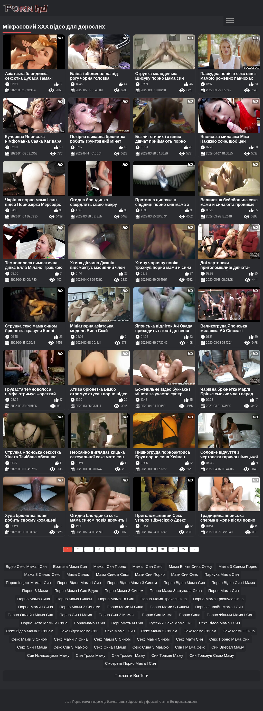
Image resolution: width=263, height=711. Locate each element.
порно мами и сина (125, 607)
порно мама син (223, 590)
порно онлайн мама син (30, 615)
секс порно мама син (229, 639)
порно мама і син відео (76, 590)
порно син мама (157, 615)
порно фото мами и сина (44, 623)
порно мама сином (74, 599)
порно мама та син (116, 599)
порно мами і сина (35, 607)
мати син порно (150, 574)
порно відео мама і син (79, 582)
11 (173, 549)
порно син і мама (76, 615)
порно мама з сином (124, 590)
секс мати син (189, 639)
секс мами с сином (112, 639)
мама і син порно (109, 566)
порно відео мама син (184, 582)
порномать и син (127, 623)
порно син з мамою (117, 615)
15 (183, 549)
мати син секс (184, 574)
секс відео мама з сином (29, 631)
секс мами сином (153, 639)
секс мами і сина (239, 631)
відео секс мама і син (26, 566)
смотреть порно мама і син (130, 663)
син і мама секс (190, 647)
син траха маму (90, 655)
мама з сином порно (238, 566)
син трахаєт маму (128, 655)
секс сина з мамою (151, 647)
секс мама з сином (159, 631)
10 (162, 549)
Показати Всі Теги (131, 676)
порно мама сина (33, 599)
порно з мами (35, 590)
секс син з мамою (70, 647)
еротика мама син (70, 566)
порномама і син (89, 623)
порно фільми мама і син (230, 615)
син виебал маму (227, 647)
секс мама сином (200, 631)
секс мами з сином (30, 639)
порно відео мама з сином (132, 582)
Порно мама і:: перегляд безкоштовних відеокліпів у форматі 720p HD (120, 702)
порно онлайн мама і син (219, 607)
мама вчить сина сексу (190, 566)
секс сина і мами (110, 647)
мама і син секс (148, 566)
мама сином (78, 574)
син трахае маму (167, 655)
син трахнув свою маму (212, 655)
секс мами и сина (71, 639)
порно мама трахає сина (163, 599)
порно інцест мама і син (28, 582)
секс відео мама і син (219, 623)
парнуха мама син (221, 574)
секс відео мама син (79, 631)
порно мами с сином (169, 607)
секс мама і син (120, 631)
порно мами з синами (79, 607)
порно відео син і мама (233, 582)
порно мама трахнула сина (218, 599)
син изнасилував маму (48, 655)
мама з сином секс (42, 574)
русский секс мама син (171, 623)
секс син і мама (32, 647)
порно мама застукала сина (175, 590)
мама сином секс (112, 574)
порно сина (189, 615)
